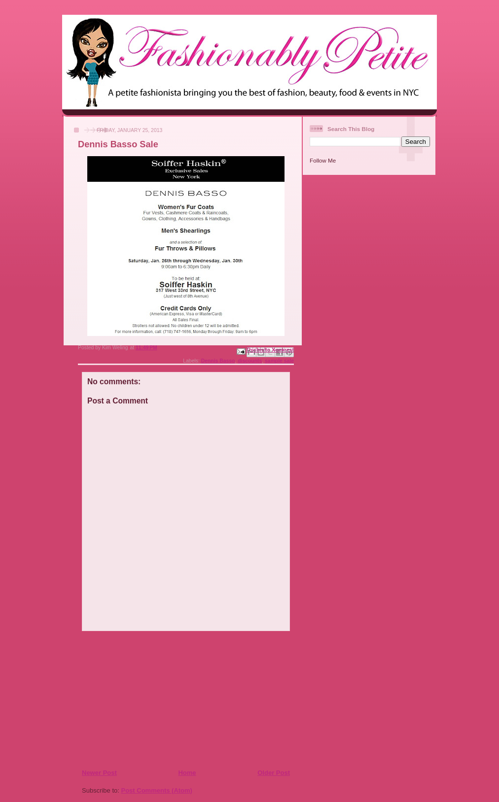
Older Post (273, 772)
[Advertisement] (141, 699)
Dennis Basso (218, 361)
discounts (250, 361)
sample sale (279, 361)
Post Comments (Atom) (156, 790)
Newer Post (99, 772)
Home (187, 772)
